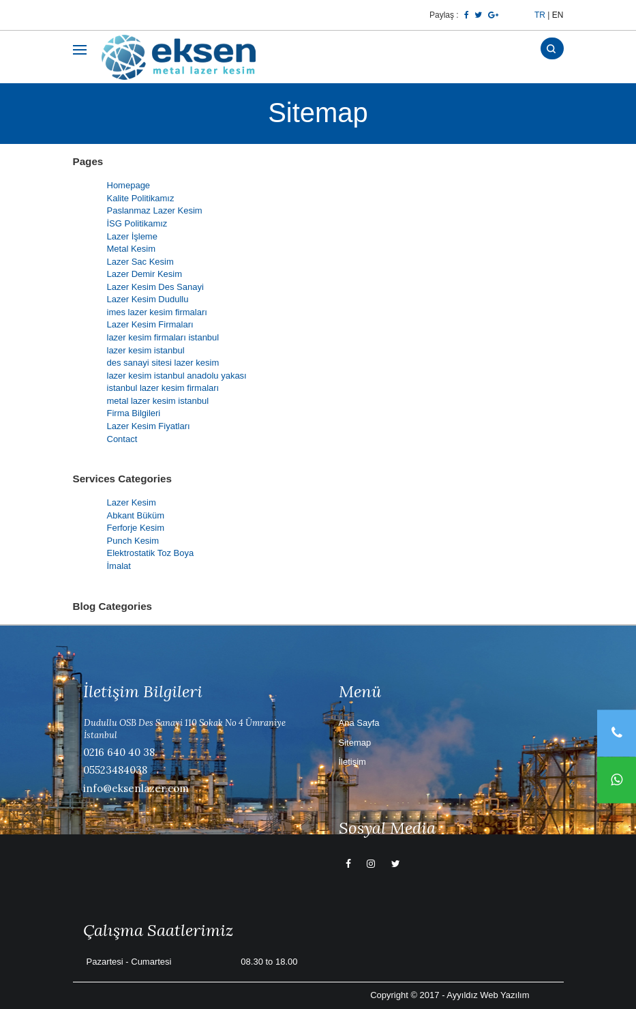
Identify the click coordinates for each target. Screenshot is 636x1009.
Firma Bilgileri (134, 413)
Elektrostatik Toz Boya (150, 553)
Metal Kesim (131, 249)
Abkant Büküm (136, 515)
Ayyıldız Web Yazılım (487, 995)
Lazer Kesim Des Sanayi (155, 287)
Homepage (129, 185)
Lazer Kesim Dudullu (148, 299)
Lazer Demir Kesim (145, 274)
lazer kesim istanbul (146, 350)
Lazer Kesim (131, 502)
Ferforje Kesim (136, 528)
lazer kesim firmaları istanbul (163, 337)
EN (558, 15)
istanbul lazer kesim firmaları (163, 388)
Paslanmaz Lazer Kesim (154, 210)
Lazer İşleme (132, 236)
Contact (122, 439)
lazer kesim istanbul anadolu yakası (177, 375)
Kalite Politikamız (141, 198)
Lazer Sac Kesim (140, 262)
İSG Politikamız (137, 223)
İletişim (352, 762)
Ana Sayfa (359, 723)
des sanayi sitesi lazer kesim (163, 362)
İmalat (119, 566)
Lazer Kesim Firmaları (150, 324)
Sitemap (355, 742)
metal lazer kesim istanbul (158, 401)
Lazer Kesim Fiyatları (148, 426)
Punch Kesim (133, 541)
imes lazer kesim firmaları (157, 312)
